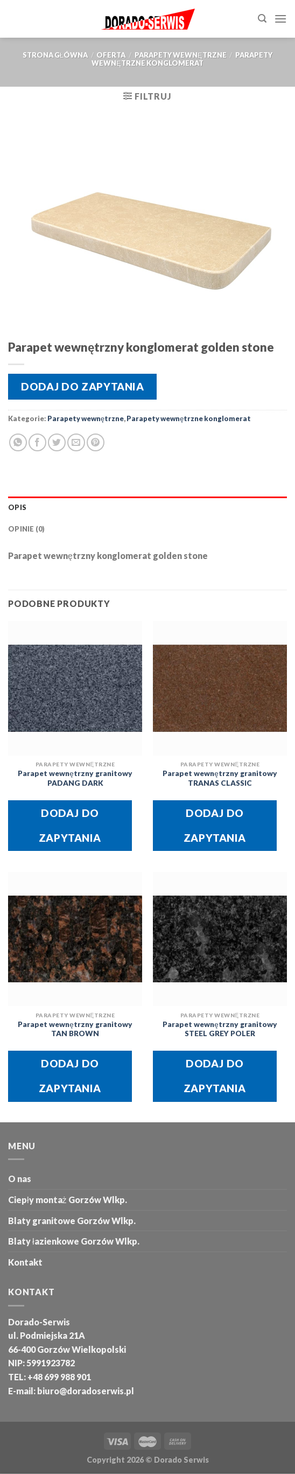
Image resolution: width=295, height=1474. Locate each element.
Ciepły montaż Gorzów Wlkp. (67, 1199)
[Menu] (280, 18)
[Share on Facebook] (37, 442)
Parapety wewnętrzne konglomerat (182, 59)
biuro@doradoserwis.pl (85, 1391)
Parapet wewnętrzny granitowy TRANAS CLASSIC (220, 778)
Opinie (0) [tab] (26, 529)
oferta (110, 55)
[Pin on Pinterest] (95, 442)
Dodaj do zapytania (82, 386)
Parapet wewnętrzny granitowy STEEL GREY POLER (220, 1029)
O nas (19, 1178)
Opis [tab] (17, 507)
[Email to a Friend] (76, 442)
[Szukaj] (262, 18)
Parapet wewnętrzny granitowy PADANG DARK (75, 778)
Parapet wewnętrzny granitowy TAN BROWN (75, 1029)
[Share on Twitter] (57, 442)
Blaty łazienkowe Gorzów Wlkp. (73, 1241)
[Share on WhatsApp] (18, 442)
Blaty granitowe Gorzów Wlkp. (72, 1220)
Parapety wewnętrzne (181, 55)
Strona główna (55, 55)
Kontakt (25, 1262)
